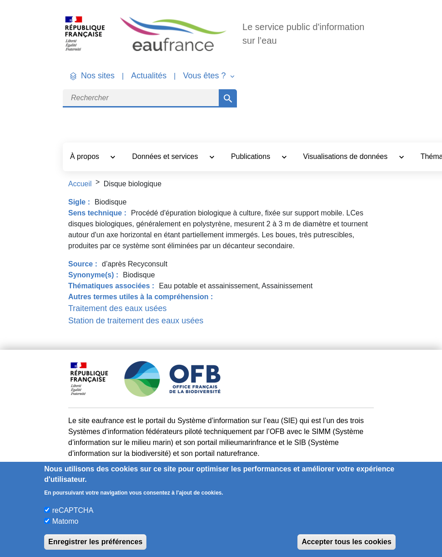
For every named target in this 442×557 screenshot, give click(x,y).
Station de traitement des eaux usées (135, 320)
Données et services (166, 156)
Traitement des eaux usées (117, 308)
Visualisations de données (346, 156)
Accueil (80, 184)
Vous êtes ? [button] (205, 75)
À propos (85, 156)
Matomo (65, 521)
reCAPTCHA (73, 510)
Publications (251, 156)
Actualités (148, 75)
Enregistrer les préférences (95, 542)
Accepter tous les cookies (346, 542)
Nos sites (98, 75)
